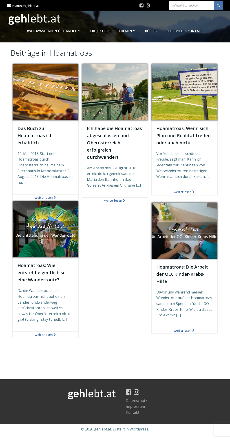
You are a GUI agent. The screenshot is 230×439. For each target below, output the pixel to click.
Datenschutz (138, 405)
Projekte (100, 31)
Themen (127, 31)
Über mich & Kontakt (184, 31)
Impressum (137, 410)
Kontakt (134, 416)
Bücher (151, 31)
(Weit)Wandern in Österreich (54, 31)
